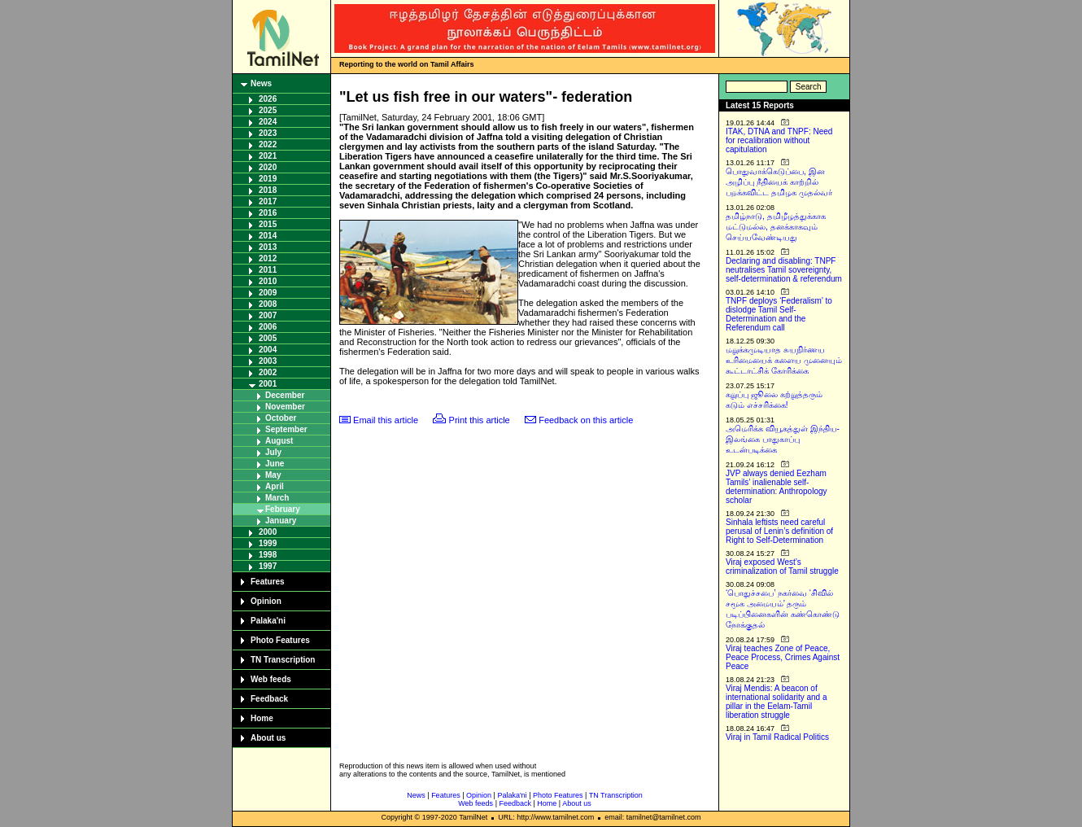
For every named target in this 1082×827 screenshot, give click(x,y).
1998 (268, 554)
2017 (268, 201)
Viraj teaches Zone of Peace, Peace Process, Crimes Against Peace (783, 657)
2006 (268, 326)
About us (268, 737)
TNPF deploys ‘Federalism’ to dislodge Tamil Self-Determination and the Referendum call (779, 314)
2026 (268, 98)
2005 (268, 338)
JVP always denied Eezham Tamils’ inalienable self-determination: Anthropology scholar (776, 487)
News (261, 83)
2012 (268, 258)
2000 (268, 531)
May (273, 474)
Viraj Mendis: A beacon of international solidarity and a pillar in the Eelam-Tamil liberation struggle (776, 702)
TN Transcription (283, 659)
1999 (268, 543)
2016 (268, 212)
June (274, 463)
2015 (268, 224)
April (274, 486)
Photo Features (280, 640)
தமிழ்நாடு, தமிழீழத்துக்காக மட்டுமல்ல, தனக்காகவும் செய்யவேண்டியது (776, 227)
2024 (268, 121)
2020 (268, 167)
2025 (268, 110)
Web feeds (271, 679)
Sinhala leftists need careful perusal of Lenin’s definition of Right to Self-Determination (779, 531)
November (285, 406)
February (282, 509)
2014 (268, 235)
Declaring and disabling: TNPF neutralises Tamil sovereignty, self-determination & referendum (784, 269)
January (280, 520)
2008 (268, 304)
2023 (268, 133)
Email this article (385, 420)
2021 (268, 155)
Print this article (479, 420)
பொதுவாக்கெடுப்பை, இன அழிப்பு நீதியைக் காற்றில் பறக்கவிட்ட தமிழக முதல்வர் (779, 182)
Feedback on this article (586, 420)
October (280, 418)
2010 (268, 281)
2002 (268, 372)
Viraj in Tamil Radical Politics (777, 737)
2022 (268, 144)
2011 (268, 269)
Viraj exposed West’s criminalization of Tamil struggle (782, 566)
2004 (268, 349)
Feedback (269, 698)
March (277, 497)
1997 (268, 566)
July (273, 452)
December (284, 395)
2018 (268, 190)
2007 (268, 315)
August (279, 440)
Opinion (266, 601)
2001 (268, 383)
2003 (268, 361)
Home (262, 718)
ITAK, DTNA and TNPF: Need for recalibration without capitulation (779, 140)
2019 (268, 178)
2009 (268, 292)
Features (268, 581)
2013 (268, 247)
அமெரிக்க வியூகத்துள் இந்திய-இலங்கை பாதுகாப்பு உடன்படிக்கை (783, 439)
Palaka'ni (268, 620)
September (286, 429)
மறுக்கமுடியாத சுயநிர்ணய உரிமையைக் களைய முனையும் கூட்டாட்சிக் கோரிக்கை (784, 360)
